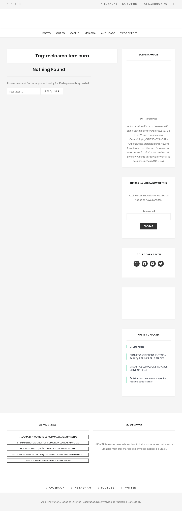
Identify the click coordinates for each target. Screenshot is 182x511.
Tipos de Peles (128, 33)
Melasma (90, 33)
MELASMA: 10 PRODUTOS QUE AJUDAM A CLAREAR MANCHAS (48, 437)
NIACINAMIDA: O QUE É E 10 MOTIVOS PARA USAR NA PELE (47, 448)
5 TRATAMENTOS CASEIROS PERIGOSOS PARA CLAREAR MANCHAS (48, 442)
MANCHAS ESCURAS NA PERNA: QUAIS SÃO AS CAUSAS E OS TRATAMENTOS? (47, 454)
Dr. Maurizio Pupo (155, 4)
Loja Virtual (130, 4)
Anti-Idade (108, 33)
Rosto (46, 33)
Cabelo (74, 33)
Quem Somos (109, 4)
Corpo (60, 33)
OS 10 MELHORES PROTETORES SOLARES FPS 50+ (48, 460)
